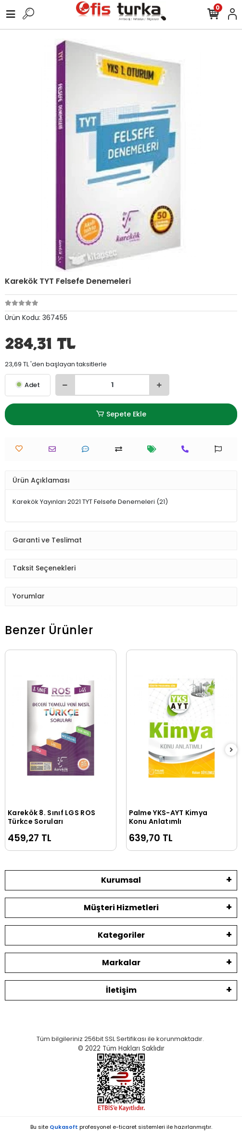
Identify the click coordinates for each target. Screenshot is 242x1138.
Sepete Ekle (121, 414)
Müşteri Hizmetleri (121, 907)
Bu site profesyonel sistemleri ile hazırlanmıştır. (121, 1127)
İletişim (121, 990)
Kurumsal (121, 880)
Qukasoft (64, 1127)
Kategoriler (121, 935)
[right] (231, 750)
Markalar (121, 962)
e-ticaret (125, 1127)
